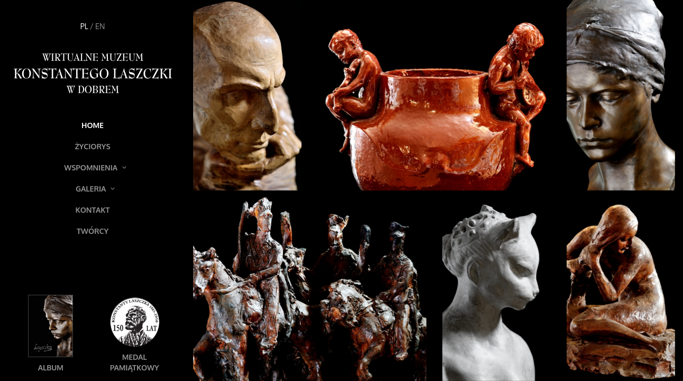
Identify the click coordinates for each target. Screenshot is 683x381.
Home (92, 125)
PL (84, 26)
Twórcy (92, 230)
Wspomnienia (95, 167)
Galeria (95, 188)
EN (100, 26)
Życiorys (92, 146)
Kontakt (93, 209)
